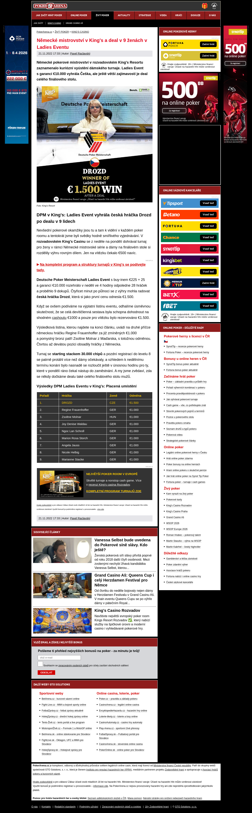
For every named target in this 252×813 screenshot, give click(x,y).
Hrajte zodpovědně (44, 505)
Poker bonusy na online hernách (183, 464)
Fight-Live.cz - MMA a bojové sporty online (64, 704)
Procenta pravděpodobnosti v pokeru (185, 393)
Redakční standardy (65, 806)
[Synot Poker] (188, 121)
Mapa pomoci (135, 798)
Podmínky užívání (88, 806)
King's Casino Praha (176, 511)
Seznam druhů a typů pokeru (181, 429)
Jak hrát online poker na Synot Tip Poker (187, 476)
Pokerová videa (174, 434)
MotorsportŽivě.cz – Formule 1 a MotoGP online (67, 728)
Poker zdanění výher (177, 564)
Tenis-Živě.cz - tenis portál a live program (63, 722)
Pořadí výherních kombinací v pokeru (185, 387)
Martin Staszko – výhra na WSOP (183, 541)
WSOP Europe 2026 (177, 529)
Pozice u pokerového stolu (180, 417)
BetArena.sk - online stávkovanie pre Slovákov (66, 734)
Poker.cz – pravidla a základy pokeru (118, 698)
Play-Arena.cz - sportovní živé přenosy (119, 728)
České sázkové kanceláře (179, 582)
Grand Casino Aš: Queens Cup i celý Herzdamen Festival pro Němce (124, 580)
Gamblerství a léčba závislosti (181, 558)
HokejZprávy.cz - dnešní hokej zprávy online (65, 716)
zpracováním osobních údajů (73, 665)
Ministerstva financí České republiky (172, 765)
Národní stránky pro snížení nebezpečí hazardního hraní (172, 798)
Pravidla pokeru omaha (178, 423)
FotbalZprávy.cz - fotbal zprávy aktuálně (62, 710)
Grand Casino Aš (74, 23)
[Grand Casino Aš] (16, 142)
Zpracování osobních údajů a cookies (121, 806)
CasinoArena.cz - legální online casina (119, 704)
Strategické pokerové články (181, 440)
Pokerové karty (174, 499)
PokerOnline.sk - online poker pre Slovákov (121, 750)
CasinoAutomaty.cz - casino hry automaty (120, 722)
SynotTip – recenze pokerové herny (184, 346)
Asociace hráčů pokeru (178, 570)
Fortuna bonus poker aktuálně (181, 370)
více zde (100, 509)
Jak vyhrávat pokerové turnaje (182, 399)
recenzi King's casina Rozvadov (109, 484)
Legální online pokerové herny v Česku (186, 452)
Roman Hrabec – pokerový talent (183, 535)
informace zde (100, 786)
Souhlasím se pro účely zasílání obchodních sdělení (86, 665)
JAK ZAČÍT (38, 23)
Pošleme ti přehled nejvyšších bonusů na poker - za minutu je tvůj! (89, 651)
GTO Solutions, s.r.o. (186, 806)
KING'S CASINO (54, 23)
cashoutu (59, 318)
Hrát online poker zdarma (179, 458)
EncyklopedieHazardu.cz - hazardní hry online (123, 710)
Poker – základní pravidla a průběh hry (186, 381)
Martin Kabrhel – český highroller (183, 546)
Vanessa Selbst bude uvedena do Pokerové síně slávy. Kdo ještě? (123, 545)
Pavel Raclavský (80, 53)
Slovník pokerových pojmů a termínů (185, 411)
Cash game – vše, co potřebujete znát (186, 405)
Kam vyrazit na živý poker (179, 493)
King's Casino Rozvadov (117, 610)
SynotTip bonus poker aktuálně (182, 364)
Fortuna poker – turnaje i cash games (185, 482)
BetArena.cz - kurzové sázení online (60, 698)
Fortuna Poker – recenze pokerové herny (187, 352)
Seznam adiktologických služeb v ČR (107, 798)
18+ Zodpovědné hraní (157, 806)
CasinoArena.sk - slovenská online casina (121, 744)
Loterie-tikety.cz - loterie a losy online (118, 716)
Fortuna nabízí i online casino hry (183, 576)
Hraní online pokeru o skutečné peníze (186, 470)
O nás (34, 806)
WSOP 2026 (172, 523)
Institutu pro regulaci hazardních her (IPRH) (109, 769)
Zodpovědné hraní (174, 769)
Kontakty (46, 806)
